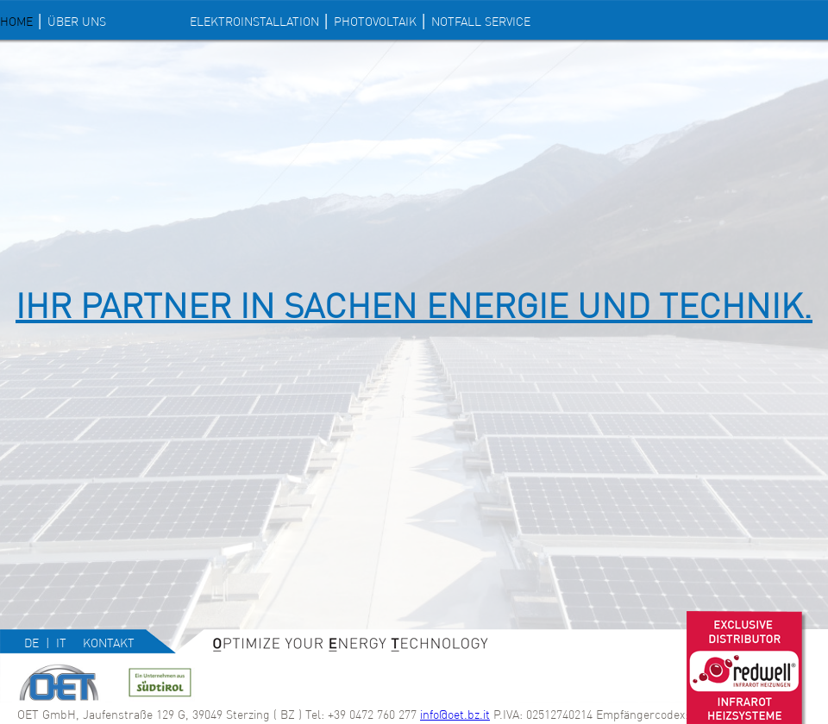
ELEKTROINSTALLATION (254, 21)
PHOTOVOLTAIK (375, 21)
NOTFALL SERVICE (480, 21)
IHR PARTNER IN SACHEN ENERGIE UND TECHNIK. (414, 305)
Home (16, 21)
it (61, 643)
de (31, 643)
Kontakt (109, 643)
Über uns (76, 21)
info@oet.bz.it (455, 714)
